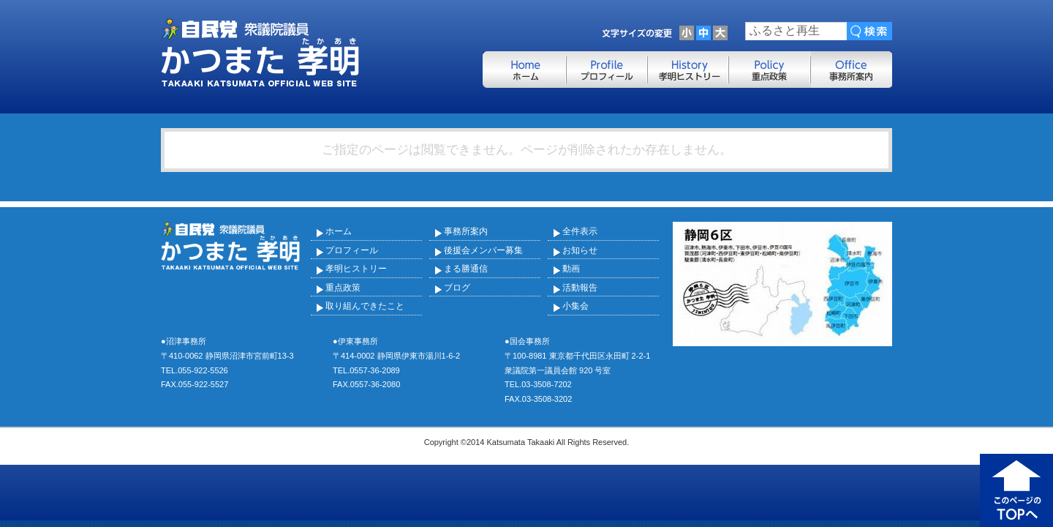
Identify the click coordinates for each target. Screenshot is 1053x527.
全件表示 (579, 231)
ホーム (338, 231)
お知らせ (579, 250)
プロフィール (351, 250)
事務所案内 (466, 231)
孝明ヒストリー (356, 269)
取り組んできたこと (364, 306)
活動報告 (579, 288)
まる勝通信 (466, 269)
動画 (571, 269)
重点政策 (343, 288)
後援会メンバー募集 (483, 250)
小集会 (575, 306)
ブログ (457, 288)
